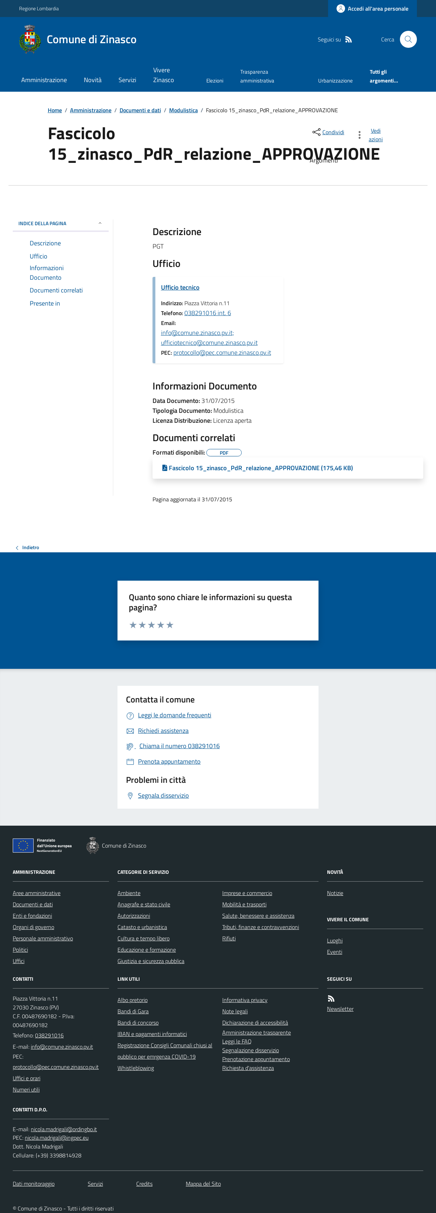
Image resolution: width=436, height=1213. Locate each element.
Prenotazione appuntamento (256, 1059)
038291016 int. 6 (207, 313)
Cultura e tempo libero (143, 938)
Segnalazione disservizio (250, 1050)
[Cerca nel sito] (405, 39)
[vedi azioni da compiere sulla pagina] (370, 134)
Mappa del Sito (203, 1183)
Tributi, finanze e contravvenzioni (260, 927)
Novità (93, 80)
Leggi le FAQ (237, 1041)
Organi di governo (33, 927)
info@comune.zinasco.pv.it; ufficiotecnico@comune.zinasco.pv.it (209, 337)
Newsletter (340, 1008)
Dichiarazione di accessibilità (255, 1022)
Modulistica (183, 110)
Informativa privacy (245, 1000)
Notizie (335, 893)
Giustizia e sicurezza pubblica (150, 961)
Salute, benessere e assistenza (258, 915)
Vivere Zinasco (163, 75)
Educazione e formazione (146, 949)
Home (55, 110)
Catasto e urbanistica (142, 927)
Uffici (18, 961)
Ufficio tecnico (180, 287)
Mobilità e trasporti (244, 904)
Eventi (334, 951)
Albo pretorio (132, 1000)
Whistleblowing (135, 1068)
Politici (20, 949)
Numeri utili (26, 1089)
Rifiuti (229, 938)
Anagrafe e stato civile (143, 904)
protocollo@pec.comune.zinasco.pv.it (222, 352)
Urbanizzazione (335, 80)
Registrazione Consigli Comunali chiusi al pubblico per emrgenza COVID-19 (164, 1051)
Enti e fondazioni (32, 915)
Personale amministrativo (43, 938)
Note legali (235, 1011)
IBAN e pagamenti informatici (152, 1034)
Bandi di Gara (133, 1011)
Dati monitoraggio (33, 1183)
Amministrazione (44, 80)
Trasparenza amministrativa (257, 76)
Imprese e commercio (247, 893)
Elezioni (214, 80)
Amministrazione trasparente (256, 1032)
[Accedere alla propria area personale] (372, 8)
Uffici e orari (26, 1078)
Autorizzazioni (133, 915)
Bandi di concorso (138, 1022)
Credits (144, 1183)
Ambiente (128, 893)
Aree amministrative (37, 893)
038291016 (49, 1035)
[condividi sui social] (328, 132)
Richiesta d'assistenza (248, 1068)
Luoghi (335, 940)
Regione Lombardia (39, 8)
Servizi (127, 80)
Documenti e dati (140, 110)
